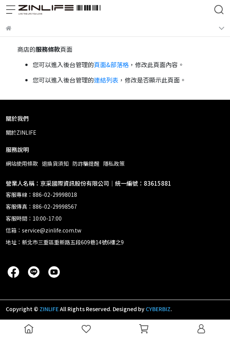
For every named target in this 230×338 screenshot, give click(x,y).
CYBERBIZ (158, 309)
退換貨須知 (55, 163)
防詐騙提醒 (85, 163)
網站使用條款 (22, 163)
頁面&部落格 (111, 64)
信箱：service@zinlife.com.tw (43, 230)
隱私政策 (114, 163)
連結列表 (106, 79)
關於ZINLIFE (21, 132)
